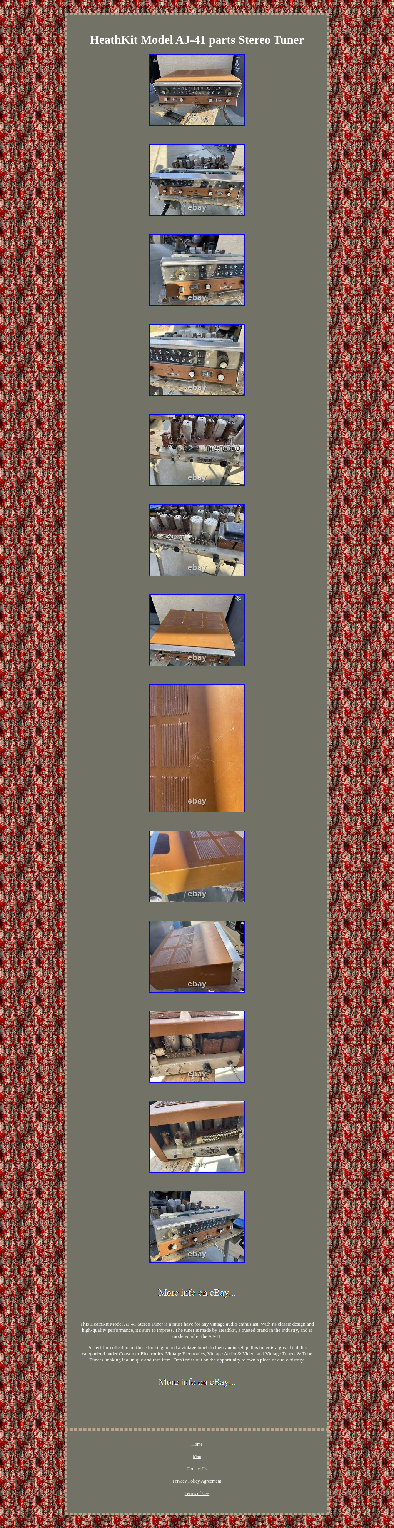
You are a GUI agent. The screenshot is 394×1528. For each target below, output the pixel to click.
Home (196, 1444)
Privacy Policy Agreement (197, 1481)
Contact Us (197, 1468)
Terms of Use (197, 1493)
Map (197, 1456)
